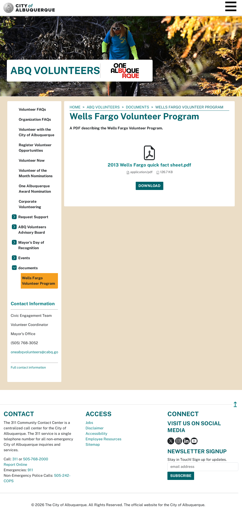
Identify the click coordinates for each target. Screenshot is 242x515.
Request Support (33, 217)
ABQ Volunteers (103, 107)
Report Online (15, 464)
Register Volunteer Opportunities (35, 148)
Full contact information (28, 367)
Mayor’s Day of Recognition (31, 245)
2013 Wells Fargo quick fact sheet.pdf (149, 165)
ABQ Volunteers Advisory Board (32, 230)
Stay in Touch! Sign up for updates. (197, 459)
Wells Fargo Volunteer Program (38, 281)
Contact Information (33, 303)
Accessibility (96, 433)
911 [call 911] (30, 470)
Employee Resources (103, 439)
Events (24, 258)
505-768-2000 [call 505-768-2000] (35, 459)
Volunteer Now (32, 160)
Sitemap (93, 444)
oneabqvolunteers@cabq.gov (35, 352)
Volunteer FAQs (32, 109)
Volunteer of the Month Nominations (35, 173)
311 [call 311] (15, 459)
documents (137, 107)
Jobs (89, 422)
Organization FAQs (35, 119)
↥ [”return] (235, 404)
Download (149, 186)
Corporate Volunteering (30, 204)
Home (75, 107)
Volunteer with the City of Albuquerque (36, 132)
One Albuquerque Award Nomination (35, 189)
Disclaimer (95, 428)
